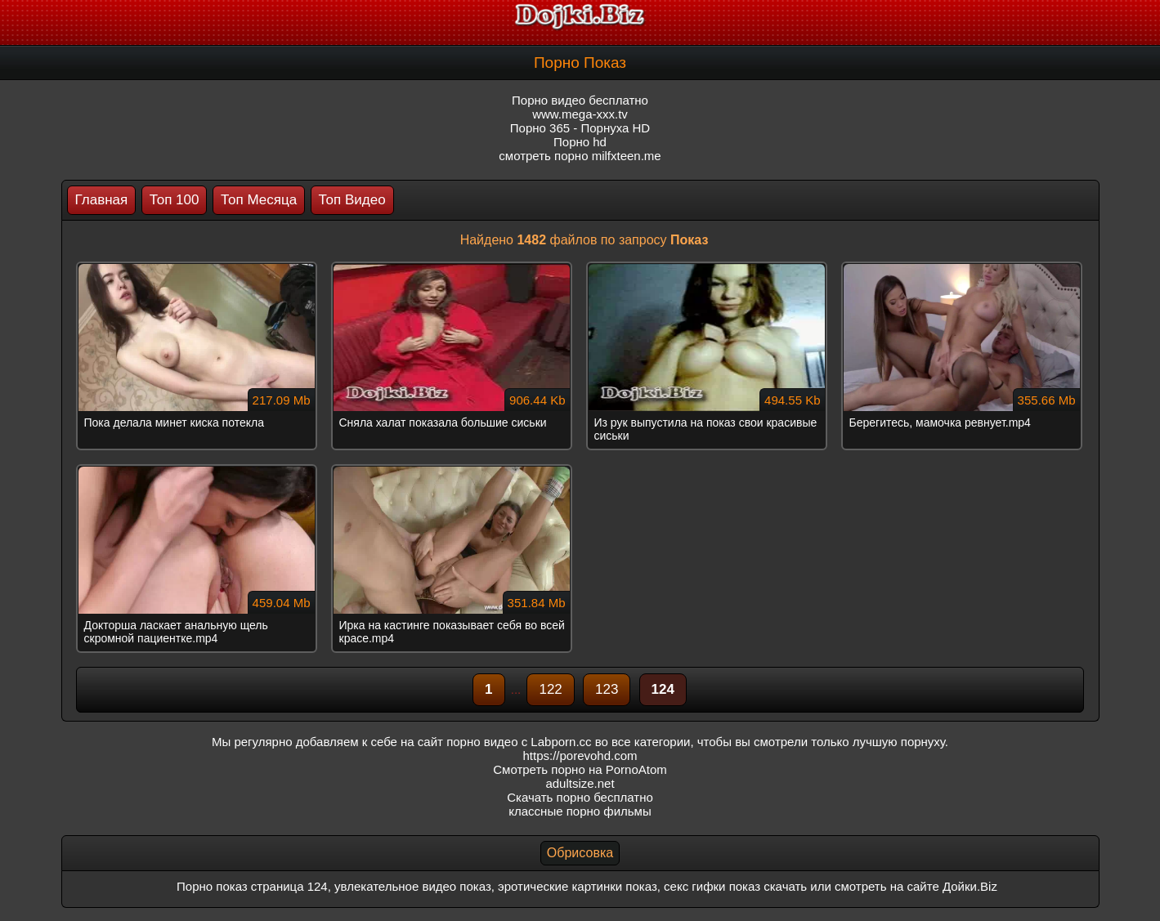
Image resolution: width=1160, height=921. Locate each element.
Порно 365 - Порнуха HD (580, 128)
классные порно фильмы (579, 811)
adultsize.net (579, 783)
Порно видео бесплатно (580, 100)
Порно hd (580, 142)
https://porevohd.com (579, 755)
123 (606, 689)
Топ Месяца (259, 200)
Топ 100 (174, 200)
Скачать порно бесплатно (580, 797)
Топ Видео (352, 200)
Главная (101, 200)
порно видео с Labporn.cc (518, 742)
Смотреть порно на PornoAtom (580, 769)
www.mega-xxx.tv (580, 114)
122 (550, 689)
